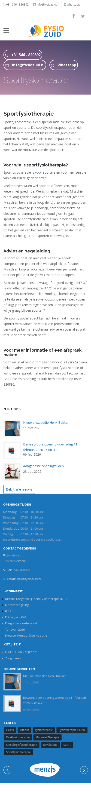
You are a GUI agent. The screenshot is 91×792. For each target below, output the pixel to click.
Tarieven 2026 (15, 629)
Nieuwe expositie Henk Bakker (46, 422)
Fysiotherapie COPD (74, 730)
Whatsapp (73, 4)
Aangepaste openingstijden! (43, 466)
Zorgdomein (13, 658)
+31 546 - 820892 (17, 4)
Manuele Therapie (49, 737)
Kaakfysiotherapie (20, 737)
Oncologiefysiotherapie (23, 745)
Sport (69, 745)
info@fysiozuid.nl (48, 4)
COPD (12, 730)
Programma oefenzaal (21, 623)
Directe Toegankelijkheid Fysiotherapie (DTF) (36, 599)
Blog (8, 611)
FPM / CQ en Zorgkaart (20, 652)
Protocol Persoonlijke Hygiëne (26, 635)
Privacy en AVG (15, 617)
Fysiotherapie (46, 730)
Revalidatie (52, 745)
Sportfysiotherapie (20, 752)
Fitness (26, 730)
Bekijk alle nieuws (19, 489)
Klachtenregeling (17, 605)
